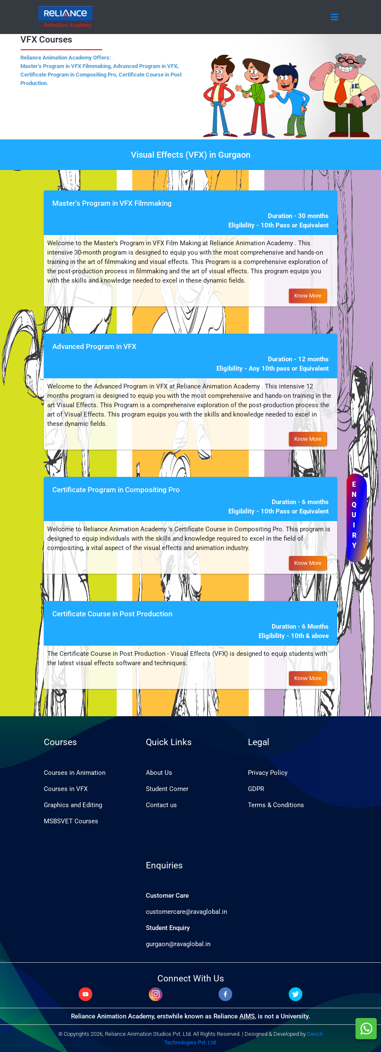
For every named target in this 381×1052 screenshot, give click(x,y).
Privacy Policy (267, 773)
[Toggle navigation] (334, 17)
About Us (159, 773)
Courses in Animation (74, 773)
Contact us (161, 805)
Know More (307, 295)
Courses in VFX (66, 789)
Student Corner (167, 789)
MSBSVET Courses (71, 821)
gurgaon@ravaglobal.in (178, 944)
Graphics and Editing (73, 805)
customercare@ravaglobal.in (186, 912)
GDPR (256, 789)
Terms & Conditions (276, 805)
